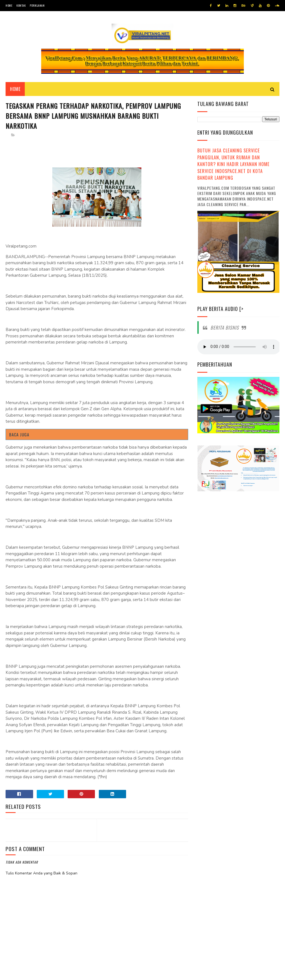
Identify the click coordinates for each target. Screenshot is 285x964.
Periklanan (37, 5)
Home (9, 5)
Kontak (21, 5)
